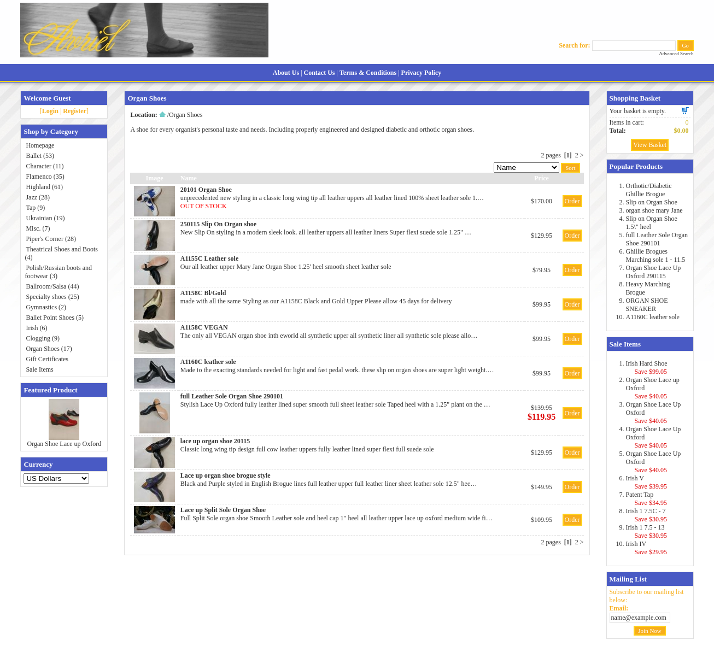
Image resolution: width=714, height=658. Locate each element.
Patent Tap (640, 494)
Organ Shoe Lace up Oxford (64, 444)
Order (572, 201)
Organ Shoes (185, 115)
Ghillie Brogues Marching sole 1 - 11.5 (656, 255)
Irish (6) (36, 328)
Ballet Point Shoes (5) (55, 317)
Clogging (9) (43, 338)
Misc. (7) (38, 228)
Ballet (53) (40, 156)
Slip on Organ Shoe (651, 202)
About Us (286, 73)
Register (74, 111)
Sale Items (39, 369)
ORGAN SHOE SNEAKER (647, 305)
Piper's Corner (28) (50, 239)
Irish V (635, 478)
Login (50, 111)
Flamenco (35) (45, 176)
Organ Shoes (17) (49, 348)
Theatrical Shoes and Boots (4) (61, 253)
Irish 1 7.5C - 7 (646, 511)
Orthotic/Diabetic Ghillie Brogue (649, 190)
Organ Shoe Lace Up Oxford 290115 (653, 272)
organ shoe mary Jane (654, 210)
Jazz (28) (38, 197)
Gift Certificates (47, 359)
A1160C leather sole (653, 317)
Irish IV (636, 544)
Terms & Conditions (368, 73)
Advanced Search (676, 53)
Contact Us (319, 73)
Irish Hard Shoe (647, 363)
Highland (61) (44, 187)
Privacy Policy (421, 73)
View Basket (649, 145)
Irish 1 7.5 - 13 (645, 527)
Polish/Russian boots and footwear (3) (58, 272)
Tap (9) (35, 208)
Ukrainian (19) (45, 218)
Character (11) (44, 166)
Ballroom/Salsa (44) (52, 286)
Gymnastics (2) (46, 307)
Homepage (40, 145)
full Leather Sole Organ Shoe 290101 (657, 239)
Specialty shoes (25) (52, 297)
